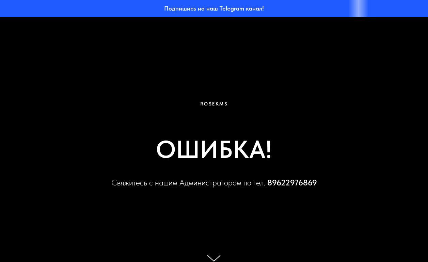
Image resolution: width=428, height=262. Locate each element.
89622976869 (292, 182)
